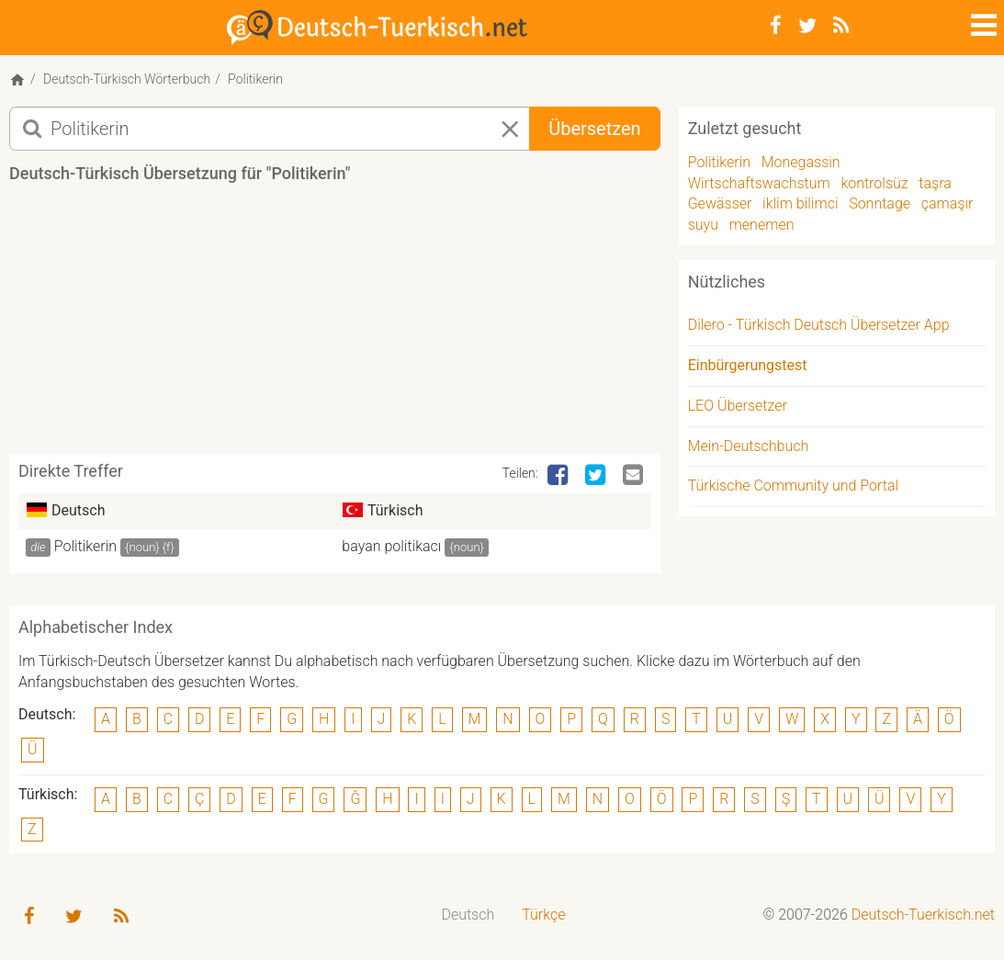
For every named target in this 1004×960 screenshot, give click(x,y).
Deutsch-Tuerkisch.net (923, 914)
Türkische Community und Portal (793, 485)
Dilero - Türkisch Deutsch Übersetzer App (819, 324)
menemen (762, 224)
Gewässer (720, 203)
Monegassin (800, 162)
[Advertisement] (343, 325)
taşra (935, 183)
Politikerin (85, 546)
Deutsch (467, 914)
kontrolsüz (874, 183)
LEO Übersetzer (737, 405)
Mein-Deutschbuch (748, 446)
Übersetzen (594, 129)
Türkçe (543, 914)
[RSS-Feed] (841, 25)
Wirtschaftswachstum (759, 183)
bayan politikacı (391, 546)
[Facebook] (775, 25)
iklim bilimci (800, 203)
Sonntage (879, 203)
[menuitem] (467, 915)
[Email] (634, 476)
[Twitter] (807, 25)
